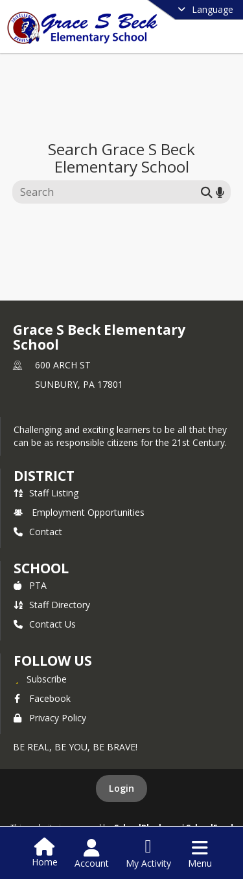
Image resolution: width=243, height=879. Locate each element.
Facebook (42, 698)
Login (121, 788)
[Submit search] (207, 191)
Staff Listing (46, 493)
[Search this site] (108, 192)
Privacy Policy (50, 718)
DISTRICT (44, 476)
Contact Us (45, 624)
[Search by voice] (220, 191)
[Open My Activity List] (148, 854)
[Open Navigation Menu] (200, 854)
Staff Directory (52, 604)
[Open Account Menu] (92, 854)
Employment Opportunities (79, 512)
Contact (38, 531)
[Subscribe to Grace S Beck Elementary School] (40, 679)
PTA (30, 585)
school (41, 568)
